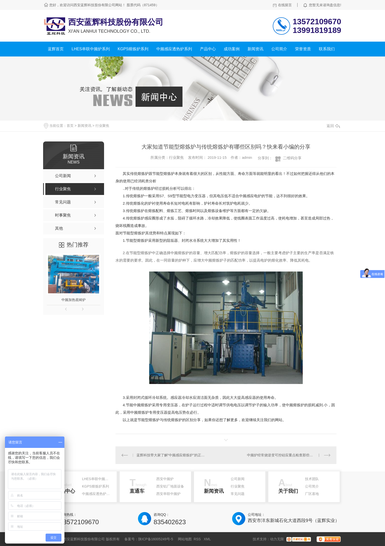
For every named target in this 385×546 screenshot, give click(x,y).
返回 (333, 126)
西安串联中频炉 (168, 494)
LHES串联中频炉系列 (91, 49)
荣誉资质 (303, 49)
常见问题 (238, 494)
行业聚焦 (102, 126)
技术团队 (312, 479)
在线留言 (285, 5)
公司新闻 (238, 479)
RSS (198, 539)
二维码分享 (292, 158)
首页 (70, 126)
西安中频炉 (165, 479)
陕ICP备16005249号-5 (155, 539)
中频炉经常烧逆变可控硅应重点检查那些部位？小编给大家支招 (288, 455)
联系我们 (327, 49)
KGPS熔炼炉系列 (133, 49)
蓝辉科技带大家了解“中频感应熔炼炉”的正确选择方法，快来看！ (171, 455)
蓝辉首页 (56, 49)
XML (207, 539)
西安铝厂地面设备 (170, 486)
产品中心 (208, 49)
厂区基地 (312, 494)
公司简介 (279, 49)
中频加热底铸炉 (73, 300)
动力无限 (277, 539)
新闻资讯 (255, 49)
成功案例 (232, 49)
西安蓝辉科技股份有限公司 (115, 22)
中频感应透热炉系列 (174, 49)
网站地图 (185, 539)
